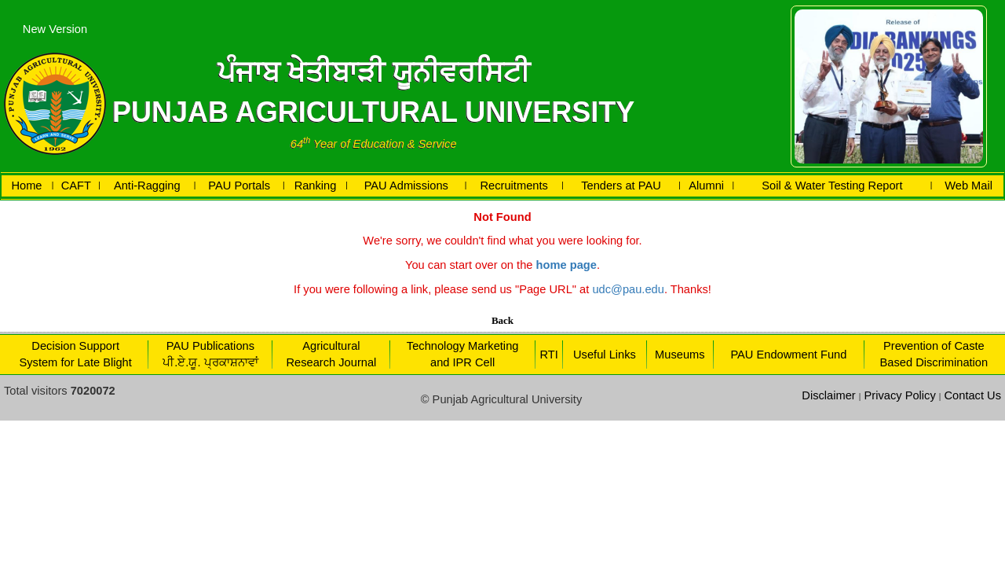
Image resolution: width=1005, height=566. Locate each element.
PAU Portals (239, 185)
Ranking (315, 185)
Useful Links (604, 354)
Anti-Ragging (147, 185)
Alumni (706, 185)
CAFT (76, 185)
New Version (55, 29)
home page (566, 265)
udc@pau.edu (628, 289)
